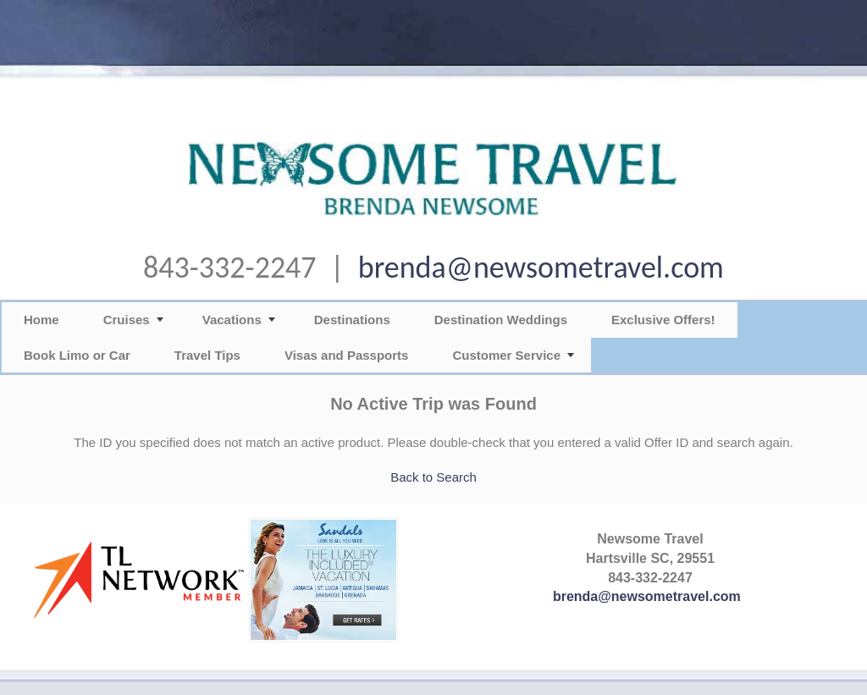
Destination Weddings (500, 319)
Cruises (126, 319)
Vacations (232, 319)
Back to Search (433, 477)
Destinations (352, 319)
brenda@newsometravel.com (541, 267)
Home (41, 319)
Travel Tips (207, 355)
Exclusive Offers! (663, 319)
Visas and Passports (346, 355)
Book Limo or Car (77, 355)
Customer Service (506, 355)
